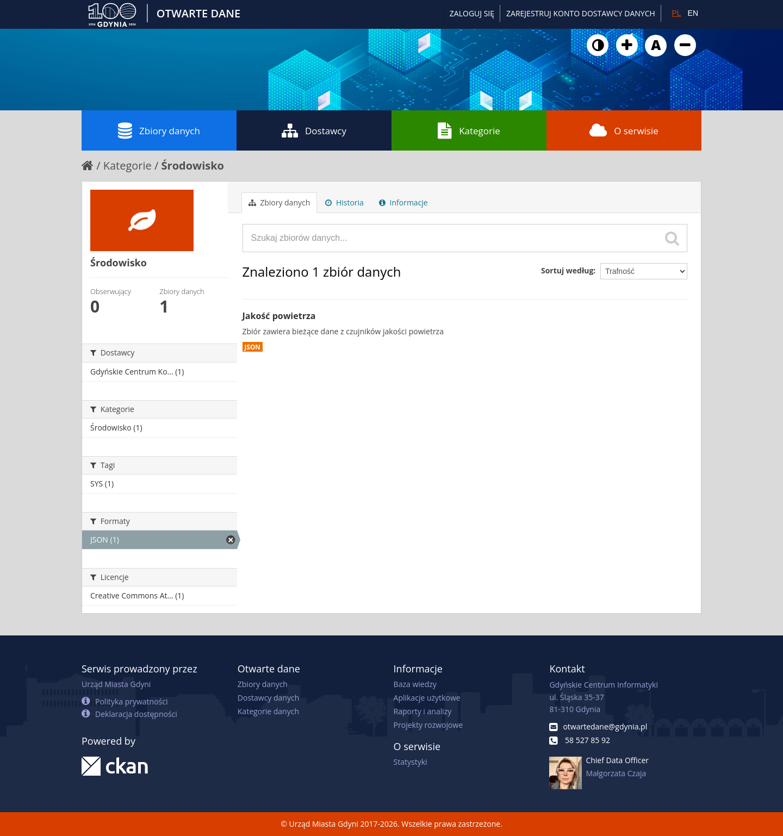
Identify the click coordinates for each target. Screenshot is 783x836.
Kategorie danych (268, 711)
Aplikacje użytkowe (427, 697)
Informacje (403, 202)
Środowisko (192, 165)
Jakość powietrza (279, 316)
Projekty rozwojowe (428, 725)
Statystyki (410, 762)
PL (676, 13)
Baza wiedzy (415, 684)
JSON (252, 346)
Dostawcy (314, 130)
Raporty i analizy (423, 711)
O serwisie (623, 130)
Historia (344, 202)
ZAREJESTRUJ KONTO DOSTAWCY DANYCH (580, 13)
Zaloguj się (472, 13)
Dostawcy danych (268, 697)
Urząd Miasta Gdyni (116, 684)
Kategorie (469, 130)
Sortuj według (567, 270)
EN (693, 13)
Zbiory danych (159, 130)
